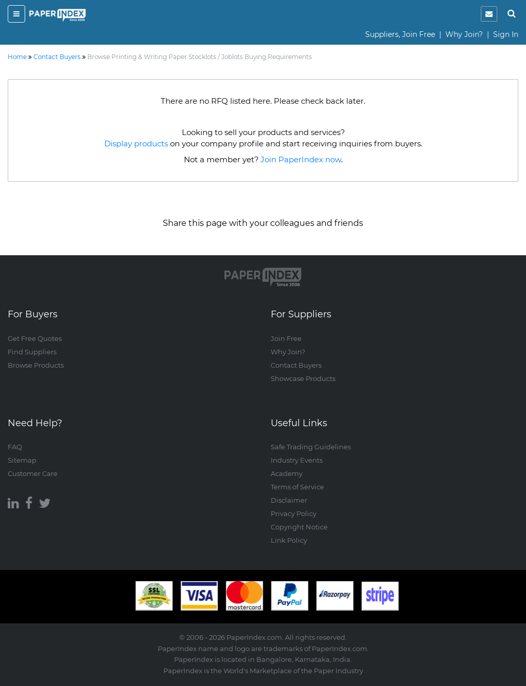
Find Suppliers (32, 352)
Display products (136, 143)
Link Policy (289, 540)
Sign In (505, 34)
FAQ (15, 447)
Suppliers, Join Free (400, 34)
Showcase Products (303, 378)
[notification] (489, 14)
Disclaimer (289, 500)
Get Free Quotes (35, 338)
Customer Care (33, 473)
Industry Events (297, 460)
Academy (287, 473)
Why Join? (464, 34)
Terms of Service (297, 487)
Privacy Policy (293, 513)
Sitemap (22, 460)
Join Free (286, 338)
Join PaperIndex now (300, 159)
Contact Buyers (296, 365)
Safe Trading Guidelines (311, 447)
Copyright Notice (299, 527)
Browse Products (36, 365)
